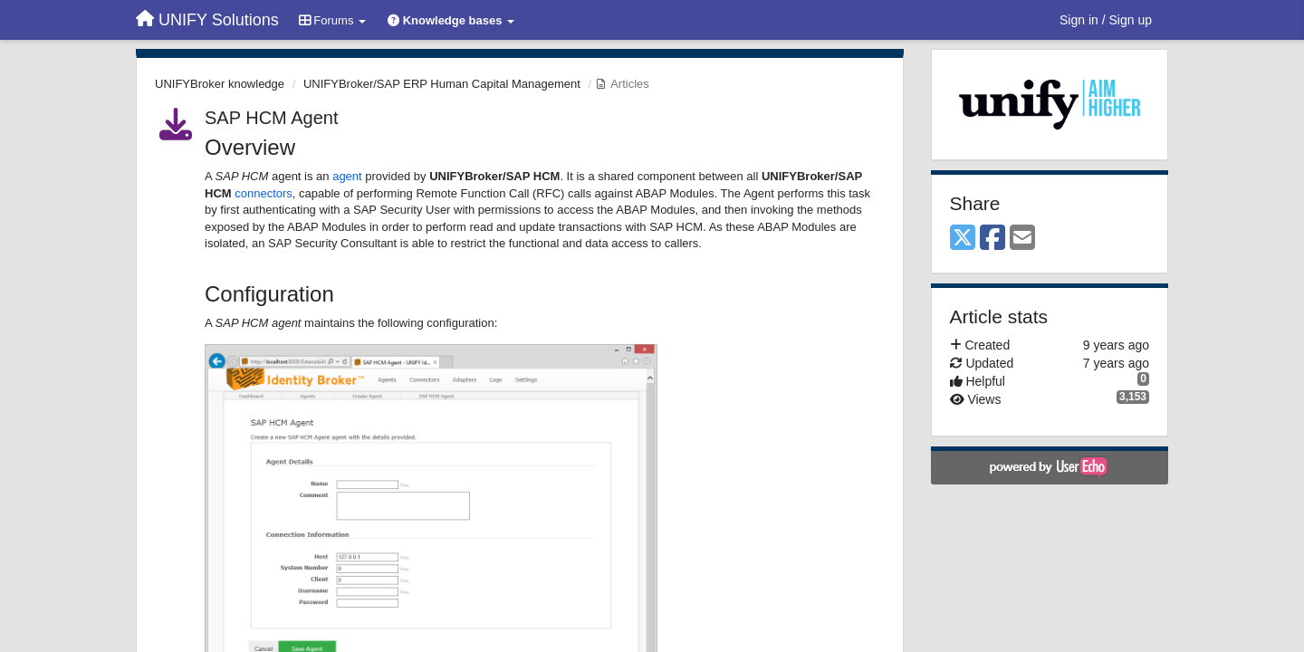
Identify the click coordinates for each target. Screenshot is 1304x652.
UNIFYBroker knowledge (219, 84)
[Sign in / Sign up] (1105, 20)
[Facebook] (992, 238)
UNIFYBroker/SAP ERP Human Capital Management (441, 84)
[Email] (1022, 238)
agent (347, 176)
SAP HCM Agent (271, 118)
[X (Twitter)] (962, 238)
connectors (263, 193)
